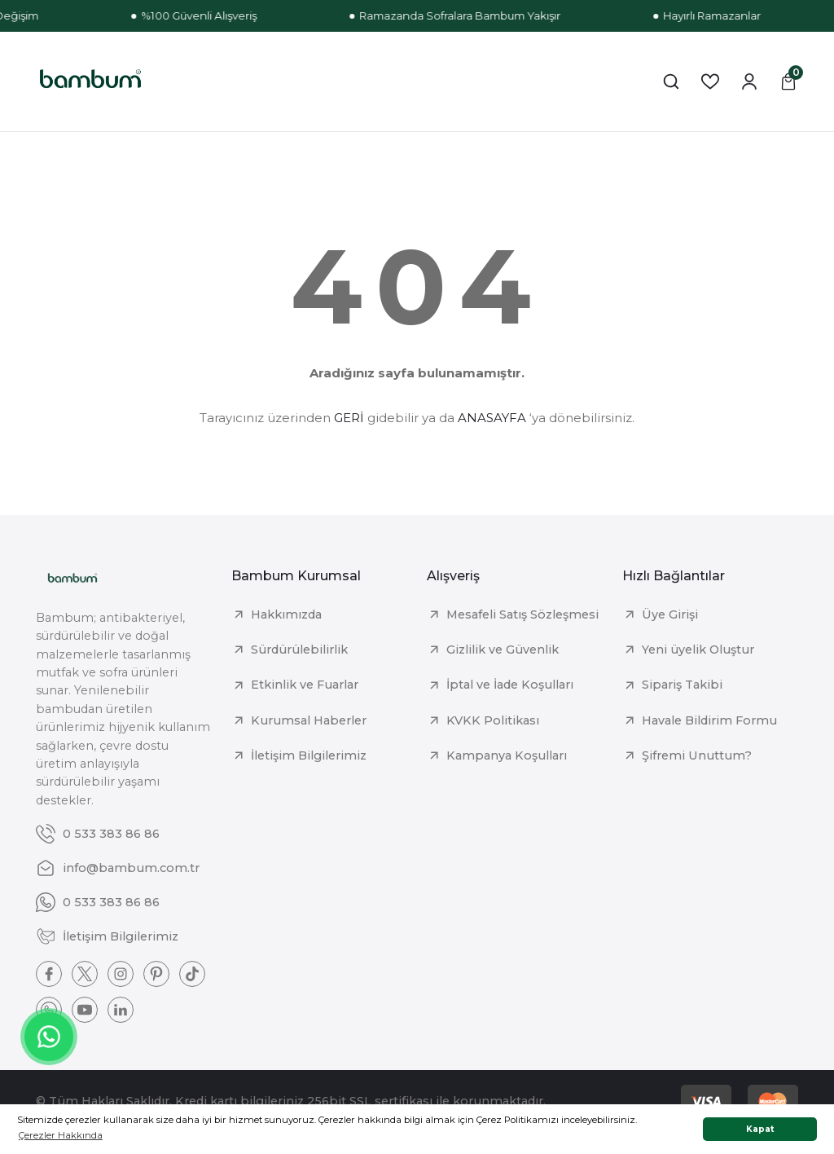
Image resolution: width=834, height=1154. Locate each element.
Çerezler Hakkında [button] (61, 1135)
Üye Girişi (670, 614)
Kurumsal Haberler (309, 720)
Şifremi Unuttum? (697, 755)
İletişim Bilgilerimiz (309, 755)
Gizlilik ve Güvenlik (502, 649)
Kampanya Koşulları (506, 755)
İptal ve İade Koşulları (509, 684)
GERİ (349, 417)
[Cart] (788, 81)
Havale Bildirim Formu (709, 720)
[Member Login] (749, 81)
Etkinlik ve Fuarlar (304, 684)
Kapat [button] (760, 1129)
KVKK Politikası (492, 720)
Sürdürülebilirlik (299, 649)
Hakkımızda (286, 614)
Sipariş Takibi (682, 684)
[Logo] (90, 81)
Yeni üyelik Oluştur (698, 649)
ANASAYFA (492, 417)
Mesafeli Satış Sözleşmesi (522, 614)
